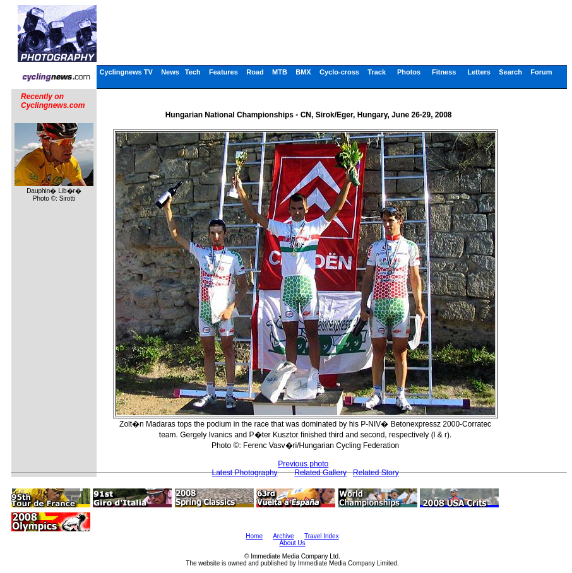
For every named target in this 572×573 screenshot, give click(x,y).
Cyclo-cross (339, 72)
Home (254, 536)
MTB (279, 72)
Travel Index (321, 536)
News (170, 72)
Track (376, 72)
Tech (193, 72)
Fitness (444, 72)
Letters (479, 72)
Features (223, 72)
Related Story (376, 472)
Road (255, 72)
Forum (541, 72)
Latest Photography (245, 472)
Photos (408, 72)
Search (510, 72)
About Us (292, 543)
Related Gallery (320, 472)
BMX (303, 72)
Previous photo (303, 463)
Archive (283, 536)
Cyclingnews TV (125, 72)
